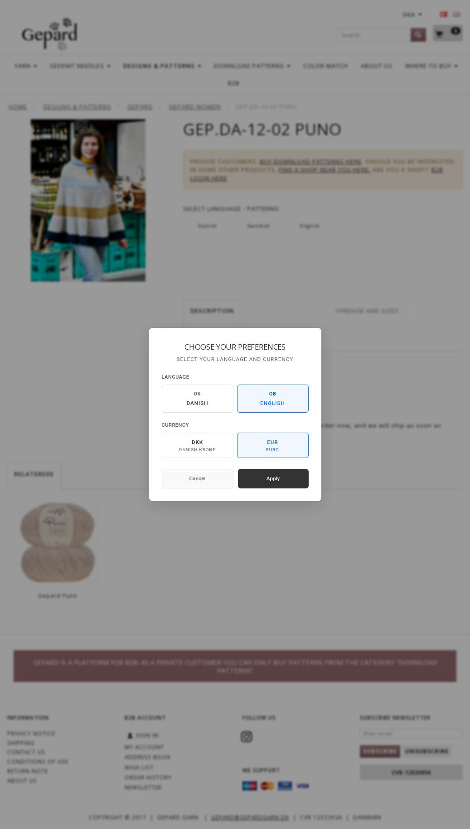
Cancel (197, 478)
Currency (175, 425)
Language (175, 377)
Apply (273, 478)
